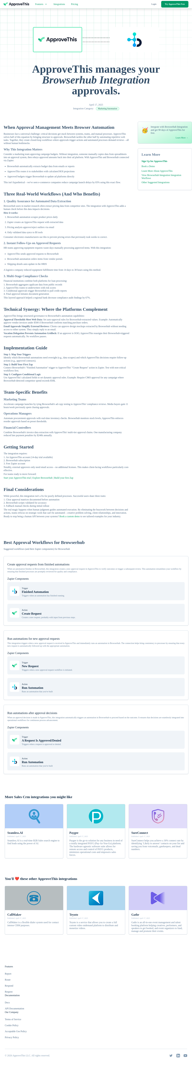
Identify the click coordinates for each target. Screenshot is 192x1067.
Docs (7, 1002)
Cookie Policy (11, 1025)
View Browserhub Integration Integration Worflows (161, 176)
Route (8, 979)
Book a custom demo (69, 516)
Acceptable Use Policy (16, 1031)
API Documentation (14, 1008)
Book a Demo (148, 166)
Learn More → (182, 138)
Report (8, 973)
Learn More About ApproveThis (157, 171)
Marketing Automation (107, 108)
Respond (9, 985)
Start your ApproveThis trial (17, 478)
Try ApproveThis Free (175, 4)
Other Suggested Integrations (156, 182)
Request (9, 991)
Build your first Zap (63, 478)
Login (153, 4)
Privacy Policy (12, 1037)
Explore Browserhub (42, 478)
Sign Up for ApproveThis (154, 161)
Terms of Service (13, 1019)
